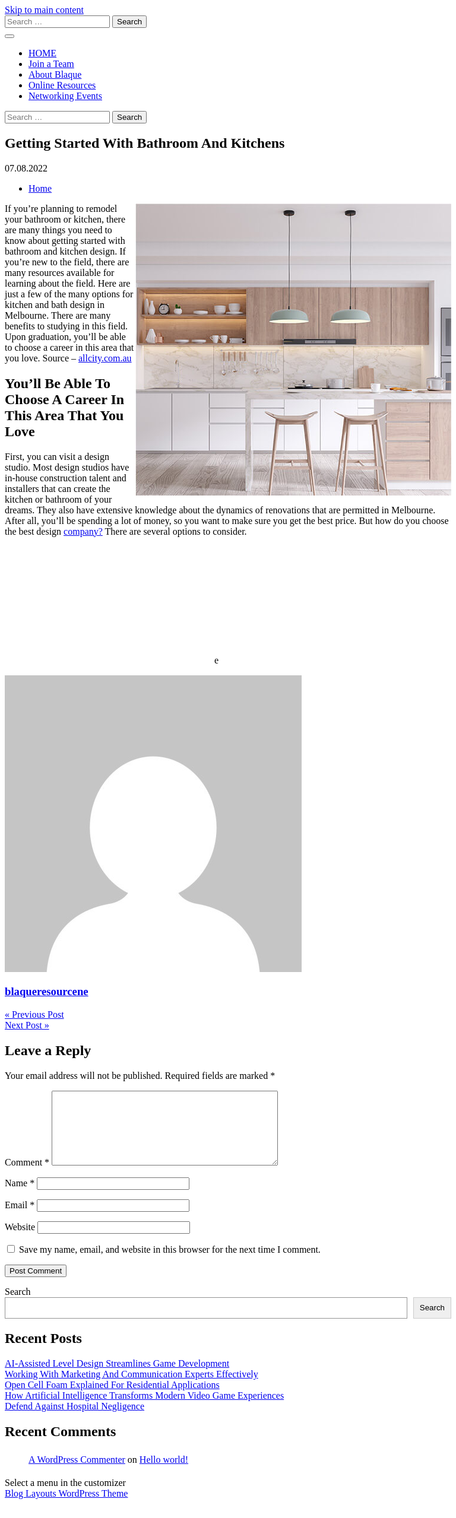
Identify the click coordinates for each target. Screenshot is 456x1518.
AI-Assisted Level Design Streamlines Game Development (117, 1378)
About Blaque (54, 74)
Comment (27, 1176)
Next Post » (27, 1025)
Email (19, 1219)
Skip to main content (44, 10)
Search (18, 1306)
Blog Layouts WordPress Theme (66, 1508)
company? (83, 531)
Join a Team (51, 64)
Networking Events (65, 96)
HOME (42, 53)
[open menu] (9, 36)
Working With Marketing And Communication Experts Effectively (131, 1388)
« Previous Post (34, 1014)
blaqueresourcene (46, 991)
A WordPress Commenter (76, 1474)
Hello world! (164, 1474)
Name (19, 1197)
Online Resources (62, 85)
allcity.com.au (105, 358)
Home (40, 188)
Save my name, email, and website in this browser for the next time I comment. (170, 1264)
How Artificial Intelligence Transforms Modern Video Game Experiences (144, 1410)
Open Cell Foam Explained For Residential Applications (112, 1399)
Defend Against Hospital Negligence (74, 1420)
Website (20, 1241)
